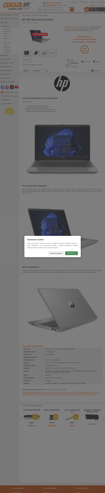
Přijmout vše (71, 253)
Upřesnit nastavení (56, 253)
